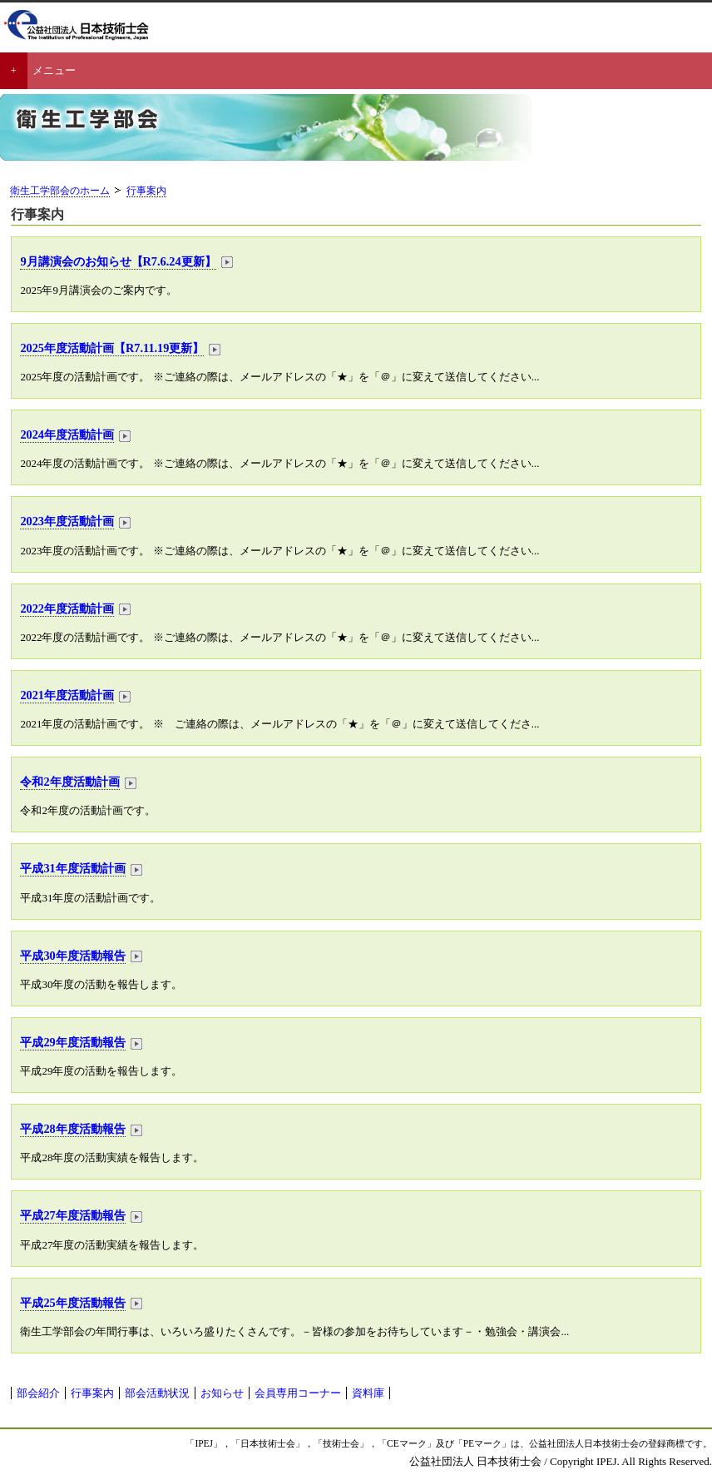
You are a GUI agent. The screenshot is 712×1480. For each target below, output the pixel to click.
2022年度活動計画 (67, 608)
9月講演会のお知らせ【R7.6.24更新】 (117, 261)
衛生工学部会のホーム (60, 191)
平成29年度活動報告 (72, 1042)
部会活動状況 (157, 1393)
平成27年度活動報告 (72, 1215)
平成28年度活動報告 (72, 1128)
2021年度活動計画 (67, 695)
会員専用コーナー (298, 1393)
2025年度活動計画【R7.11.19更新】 (112, 348)
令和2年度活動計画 (69, 781)
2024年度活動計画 (67, 434)
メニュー (54, 70)
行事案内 (146, 191)
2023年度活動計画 (67, 521)
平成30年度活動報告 (72, 955)
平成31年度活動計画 (72, 868)
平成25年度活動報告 (72, 1302)
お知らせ (222, 1393)
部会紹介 (38, 1393)
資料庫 (368, 1393)
